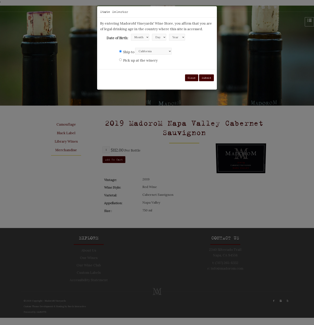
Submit (206, 77)
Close (192, 77)
